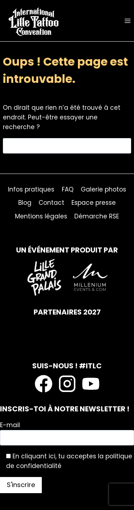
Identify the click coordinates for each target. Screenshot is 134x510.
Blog (24, 202)
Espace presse (93, 202)
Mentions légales (41, 216)
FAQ (68, 189)
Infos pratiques (31, 189)
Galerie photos (103, 189)
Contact (51, 202)
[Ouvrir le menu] (127, 20)
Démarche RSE (96, 216)
